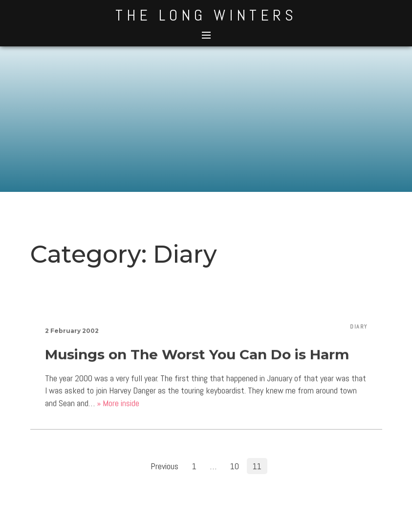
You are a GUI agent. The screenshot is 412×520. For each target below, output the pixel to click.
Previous (164, 466)
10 (234, 466)
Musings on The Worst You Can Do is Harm (197, 358)
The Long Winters (206, 15)
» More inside (118, 406)
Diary (359, 330)
